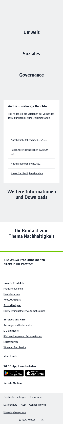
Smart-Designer (12, 305)
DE (42, 419)
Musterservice (11, 341)
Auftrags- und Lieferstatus (18, 325)
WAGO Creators (12, 299)
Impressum (36, 397)
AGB (23, 404)
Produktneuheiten (13, 288)
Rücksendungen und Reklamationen (23, 336)
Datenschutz (10, 404)
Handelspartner (12, 294)
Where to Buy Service (15, 347)
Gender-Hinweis (37, 404)
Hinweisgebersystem (15, 412)
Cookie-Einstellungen (15, 397)
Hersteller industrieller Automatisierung (24, 310)
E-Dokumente (11, 330)
